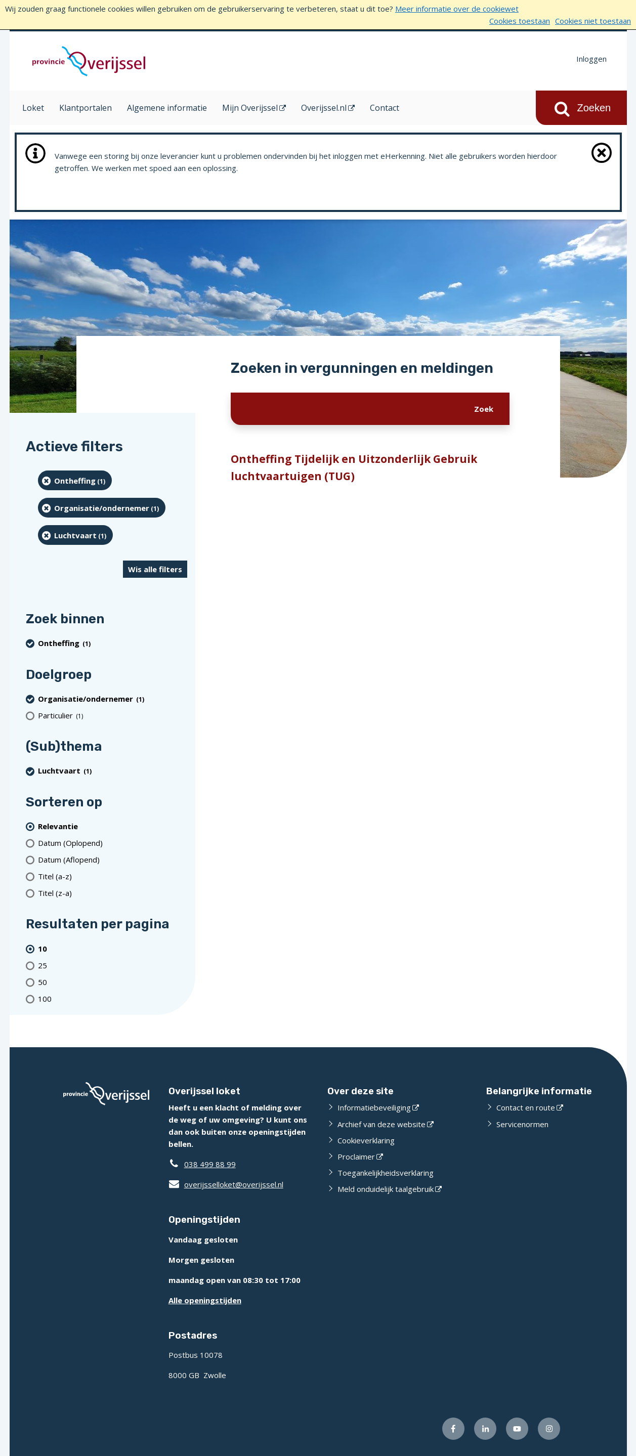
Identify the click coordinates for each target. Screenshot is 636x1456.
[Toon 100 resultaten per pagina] (112, 998)
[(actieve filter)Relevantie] (112, 826)
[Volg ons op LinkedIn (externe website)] (485, 1429)
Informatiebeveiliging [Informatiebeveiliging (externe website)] (374, 1107)
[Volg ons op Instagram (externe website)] (549, 1429)
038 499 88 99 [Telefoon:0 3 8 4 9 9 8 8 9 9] (210, 1164)
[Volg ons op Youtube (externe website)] (517, 1429)
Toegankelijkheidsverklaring (385, 1173)
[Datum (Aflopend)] (112, 859)
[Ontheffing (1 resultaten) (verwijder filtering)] (75, 480)
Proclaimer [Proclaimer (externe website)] (356, 1156)
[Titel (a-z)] (112, 876)
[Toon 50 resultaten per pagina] (112, 981)
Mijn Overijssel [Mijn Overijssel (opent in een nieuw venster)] (250, 107)
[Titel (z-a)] (112, 892)
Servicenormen (522, 1124)
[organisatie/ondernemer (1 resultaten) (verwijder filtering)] (102, 508)
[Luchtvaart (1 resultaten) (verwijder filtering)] (75, 535)
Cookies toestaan (519, 21)
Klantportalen (85, 107)
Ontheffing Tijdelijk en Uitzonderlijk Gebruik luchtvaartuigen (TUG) (354, 467)
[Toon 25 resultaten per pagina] (112, 965)
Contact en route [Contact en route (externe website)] (525, 1107)
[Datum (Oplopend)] (112, 842)
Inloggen (591, 59)
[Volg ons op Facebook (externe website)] (453, 1429)
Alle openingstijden (204, 1300)
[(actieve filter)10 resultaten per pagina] (112, 948)
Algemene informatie (167, 107)
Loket (33, 107)
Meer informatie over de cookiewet (457, 9)
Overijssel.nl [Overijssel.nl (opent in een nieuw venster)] (324, 107)
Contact (384, 107)
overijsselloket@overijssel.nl (225, 1184)
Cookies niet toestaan (593, 21)
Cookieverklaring (366, 1140)
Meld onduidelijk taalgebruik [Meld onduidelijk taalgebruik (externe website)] (385, 1189)
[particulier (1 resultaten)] (112, 715)
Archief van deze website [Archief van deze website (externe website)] (381, 1124)
